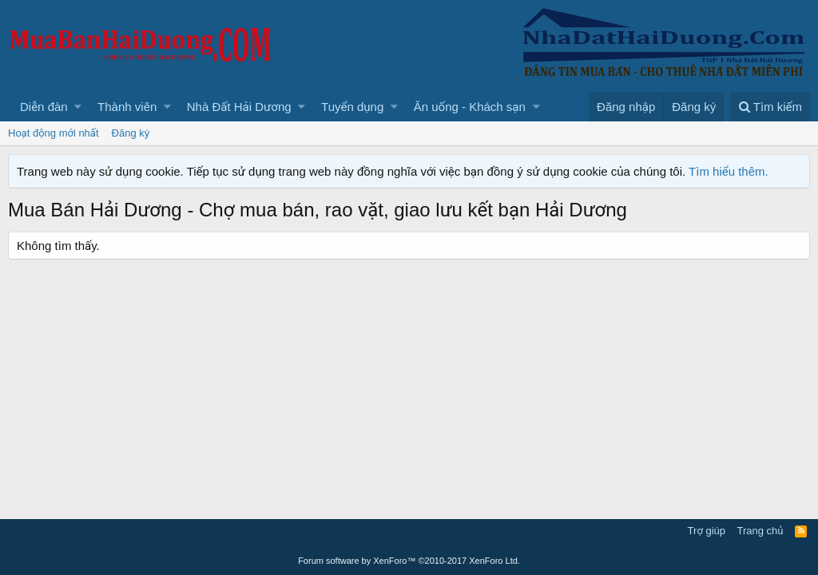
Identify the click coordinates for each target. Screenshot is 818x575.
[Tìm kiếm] (770, 106)
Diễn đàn (44, 106)
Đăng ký (131, 133)
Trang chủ (760, 531)
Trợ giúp (706, 531)
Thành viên (127, 106)
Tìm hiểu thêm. (728, 171)
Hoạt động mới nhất (53, 133)
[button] (77, 106)
